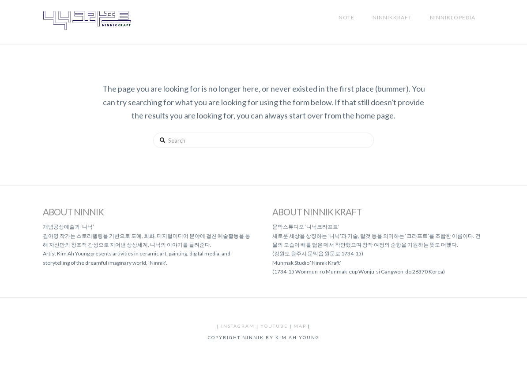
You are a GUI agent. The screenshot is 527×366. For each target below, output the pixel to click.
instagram (238, 326)
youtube (274, 326)
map (300, 326)
